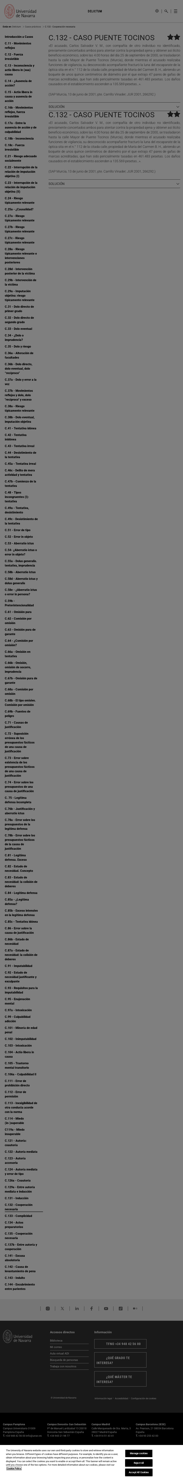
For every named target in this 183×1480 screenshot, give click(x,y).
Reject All (139, 1463)
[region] (91, 1462)
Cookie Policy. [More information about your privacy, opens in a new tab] (14, 1468)
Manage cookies (139, 1453)
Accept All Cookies (139, 1472)
